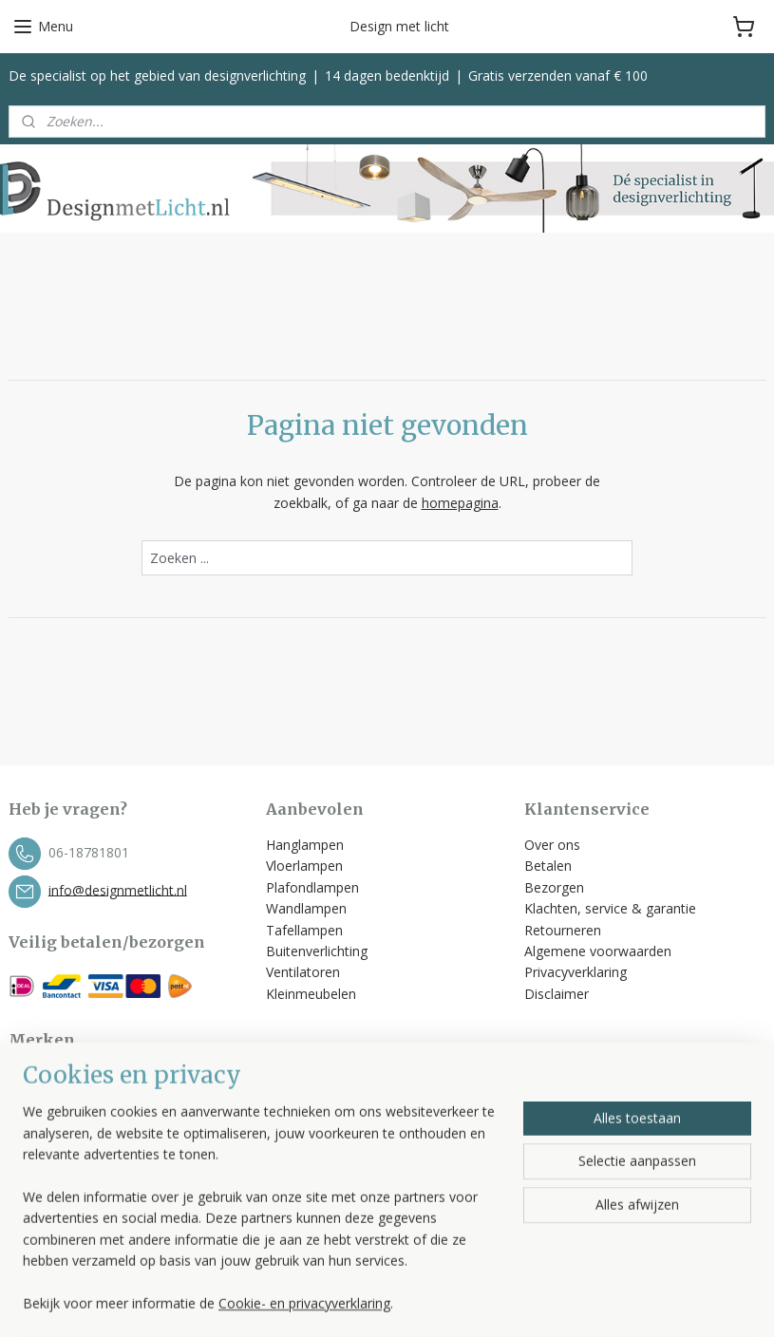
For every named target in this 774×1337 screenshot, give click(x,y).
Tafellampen (304, 930)
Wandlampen (306, 908)
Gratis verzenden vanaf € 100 (558, 75)
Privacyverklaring (575, 972)
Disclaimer (556, 994)
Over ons (552, 845)
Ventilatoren (303, 972)
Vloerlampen (304, 866)
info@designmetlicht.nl (117, 889)
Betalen (548, 866)
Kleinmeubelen (311, 994)
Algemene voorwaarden (599, 951)
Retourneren (562, 930)
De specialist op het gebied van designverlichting (157, 75)
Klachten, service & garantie (610, 908)
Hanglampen (305, 845)
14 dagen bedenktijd (387, 75)
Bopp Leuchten (56, 1076)
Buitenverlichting (317, 951)
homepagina (460, 502)
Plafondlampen (312, 887)
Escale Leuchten (58, 1097)
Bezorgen (554, 887)
